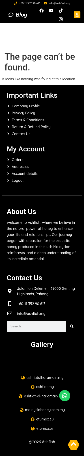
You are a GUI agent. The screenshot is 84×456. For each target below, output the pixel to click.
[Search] (71, 326)
